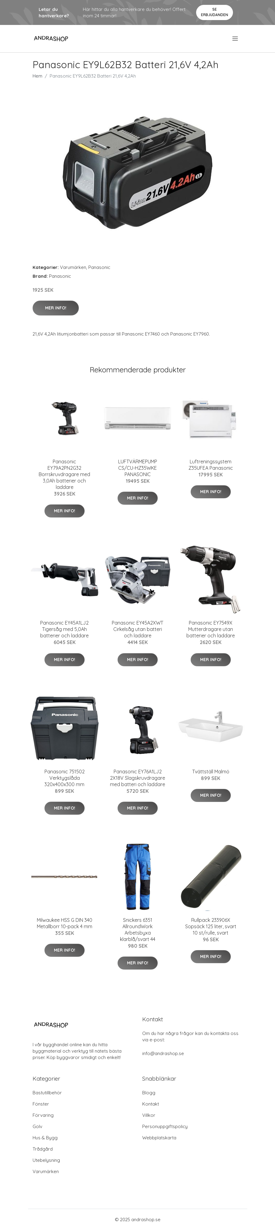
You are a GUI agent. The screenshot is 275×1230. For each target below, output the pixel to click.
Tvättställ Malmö (210, 771)
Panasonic (99, 267)
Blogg (148, 1093)
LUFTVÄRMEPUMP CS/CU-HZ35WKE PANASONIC (137, 467)
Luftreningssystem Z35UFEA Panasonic (211, 464)
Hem (37, 76)
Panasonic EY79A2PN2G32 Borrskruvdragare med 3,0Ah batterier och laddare (64, 474)
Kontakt (150, 1104)
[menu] (235, 38)
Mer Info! (55, 308)
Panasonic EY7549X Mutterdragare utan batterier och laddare (210, 629)
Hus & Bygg (45, 1138)
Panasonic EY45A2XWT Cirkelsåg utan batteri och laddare (137, 629)
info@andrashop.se (163, 1053)
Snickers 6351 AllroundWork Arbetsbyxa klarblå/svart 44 (137, 929)
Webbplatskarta (159, 1138)
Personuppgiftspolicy (165, 1126)
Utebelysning (46, 1160)
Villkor (148, 1115)
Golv (37, 1126)
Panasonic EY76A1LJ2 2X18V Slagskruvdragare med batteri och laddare (137, 777)
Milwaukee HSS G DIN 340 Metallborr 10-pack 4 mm (64, 923)
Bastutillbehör (47, 1093)
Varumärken (73, 267)
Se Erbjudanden (214, 12)
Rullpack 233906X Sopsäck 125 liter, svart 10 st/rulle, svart (210, 926)
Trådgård (43, 1149)
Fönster (41, 1104)
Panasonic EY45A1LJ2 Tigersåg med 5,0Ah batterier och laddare (64, 629)
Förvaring (43, 1115)
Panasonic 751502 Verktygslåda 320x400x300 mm (64, 777)
